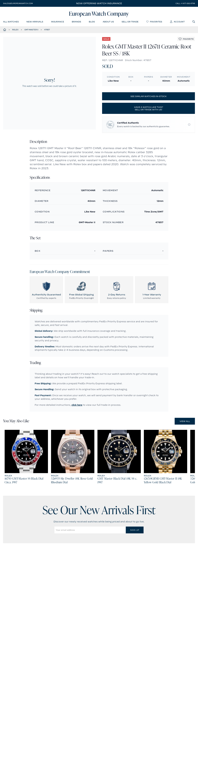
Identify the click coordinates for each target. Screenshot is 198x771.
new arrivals (34, 22)
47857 (47, 31)
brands (76, 22)
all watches (11, 22)
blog (92, 22)
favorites (154, 22)
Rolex (15, 31)
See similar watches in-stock (148, 97)
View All (185, 422)
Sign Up (134, 531)
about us (108, 22)
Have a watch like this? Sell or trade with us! (148, 109)
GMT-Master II (31, 31)
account (177, 22)
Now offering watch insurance (99, 3)
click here (76, 406)
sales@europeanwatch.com (18, 3)
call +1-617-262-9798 (185, 3)
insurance (57, 22)
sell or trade (130, 22)
